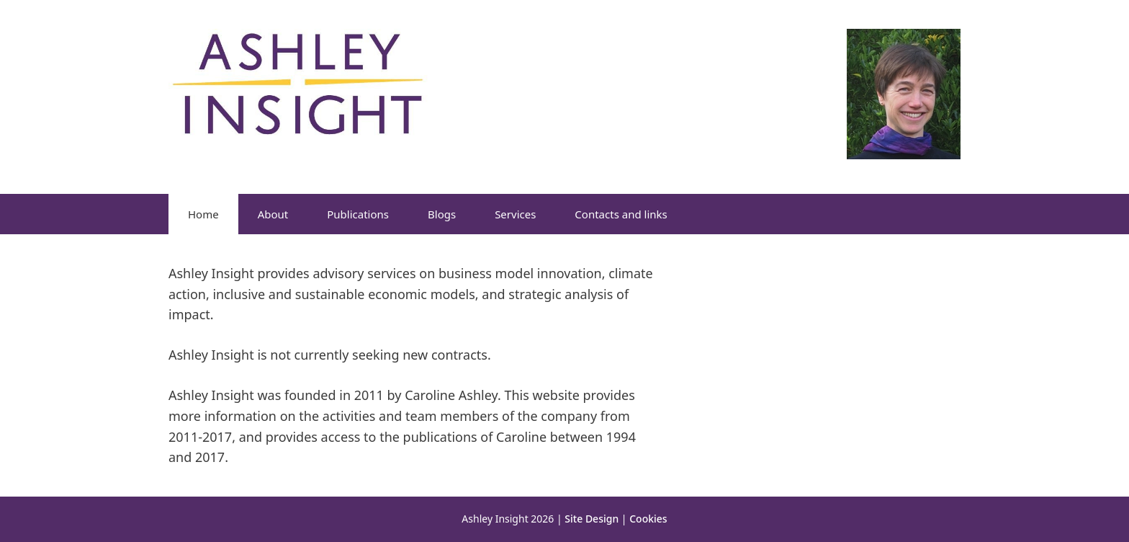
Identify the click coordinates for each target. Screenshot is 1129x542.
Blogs (442, 214)
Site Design (591, 518)
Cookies (648, 518)
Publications (358, 214)
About (273, 214)
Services (515, 214)
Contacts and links (621, 214)
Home (203, 214)
